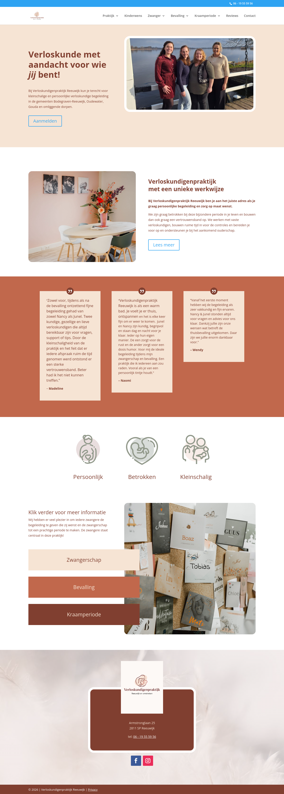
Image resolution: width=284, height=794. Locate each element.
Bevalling (177, 16)
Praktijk (108, 16)
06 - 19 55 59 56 (144, 736)
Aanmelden (45, 121)
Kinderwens (133, 16)
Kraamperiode (205, 16)
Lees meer (164, 245)
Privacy (93, 790)
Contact (250, 16)
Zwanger (154, 16)
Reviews (232, 16)
